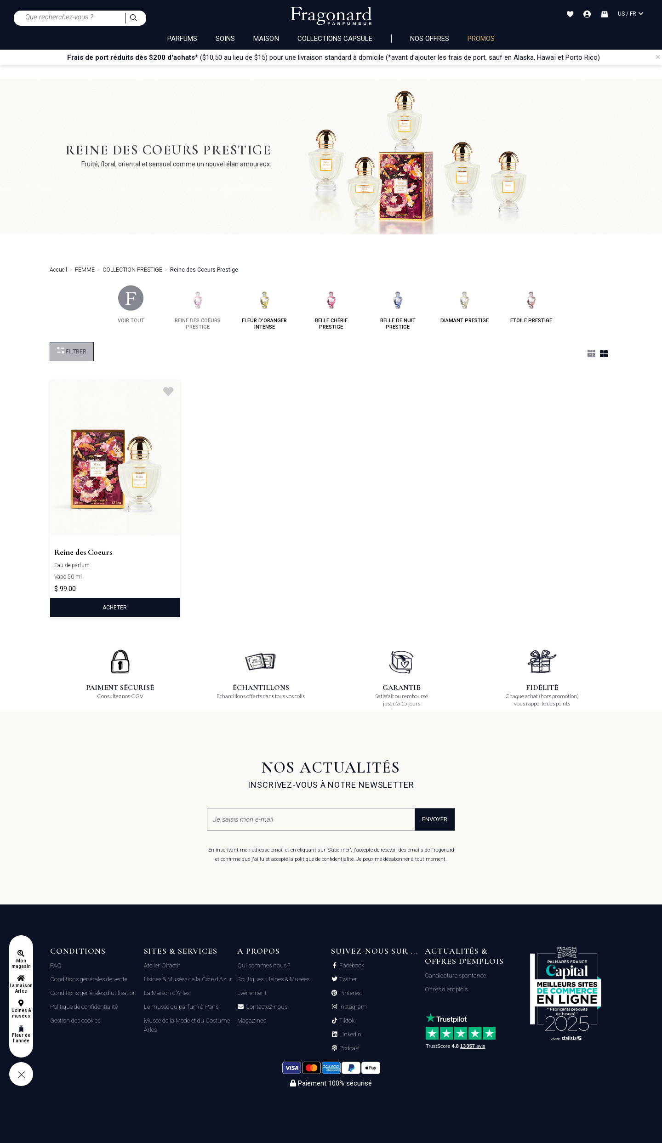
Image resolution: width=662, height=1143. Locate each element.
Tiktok (346, 1020)
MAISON (266, 38)
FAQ (56, 965)
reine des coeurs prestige (198, 307)
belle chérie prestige (331, 307)
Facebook (351, 965)
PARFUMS (182, 38)
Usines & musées (21, 1013)
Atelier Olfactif (162, 965)
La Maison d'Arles (166, 992)
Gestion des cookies (75, 1020)
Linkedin (349, 1034)
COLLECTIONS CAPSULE (335, 38)
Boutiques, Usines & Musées (273, 979)
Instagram (352, 1007)
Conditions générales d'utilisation (93, 992)
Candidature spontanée (455, 975)
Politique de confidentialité (84, 1006)
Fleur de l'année (21, 1038)
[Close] (658, 57)
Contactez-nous (265, 1007)
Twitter (347, 979)
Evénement (252, 992)
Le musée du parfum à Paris (181, 1006)
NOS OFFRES (430, 38)
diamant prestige (464, 304)
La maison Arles (21, 988)
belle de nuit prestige (398, 307)
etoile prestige (531, 304)
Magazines (251, 1020)
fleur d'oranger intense (264, 307)
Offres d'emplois (446, 989)
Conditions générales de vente (88, 979)
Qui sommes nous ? (263, 965)
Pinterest (350, 993)
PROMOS (481, 38)
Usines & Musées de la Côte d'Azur (188, 979)
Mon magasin (21, 963)
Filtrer (71, 351)
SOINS (225, 38)
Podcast (349, 1048)
